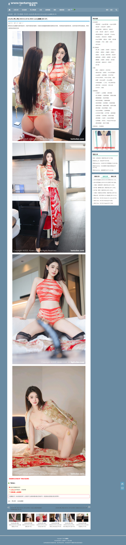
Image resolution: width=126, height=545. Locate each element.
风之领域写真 (112, 82)
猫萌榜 (108, 57)
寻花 (103, 42)
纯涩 (110, 108)
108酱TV (98, 93)
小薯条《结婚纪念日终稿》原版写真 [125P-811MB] (106, 192)
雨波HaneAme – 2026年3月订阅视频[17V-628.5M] (105, 163)
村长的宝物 (98, 29)
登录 (107, 10)
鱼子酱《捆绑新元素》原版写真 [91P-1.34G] (104, 187)
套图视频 (47, 10)
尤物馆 (102, 59)
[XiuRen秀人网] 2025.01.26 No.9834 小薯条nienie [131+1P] (71, 508)
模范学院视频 (99, 100)
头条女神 (103, 26)
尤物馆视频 (112, 103)
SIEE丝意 (104, 85)
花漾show (113, 49)
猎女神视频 (105, 108)
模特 (55, 10)
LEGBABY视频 (99, 113)
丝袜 (41, 10)
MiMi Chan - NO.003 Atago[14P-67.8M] (103, 203)
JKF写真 (107, 113)
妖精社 (105, 72)
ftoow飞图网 (99, 39)
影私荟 (107, 59)
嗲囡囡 (97, 59)
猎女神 (112, 31)
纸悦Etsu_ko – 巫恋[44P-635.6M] (101, 160)
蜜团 (107, 42)
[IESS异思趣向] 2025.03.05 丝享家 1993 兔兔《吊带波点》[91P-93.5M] (106, 182)
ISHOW (98, 87)
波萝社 (108, 26)
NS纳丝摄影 (99, 82)
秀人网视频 (98, 95)
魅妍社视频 (106, 105)
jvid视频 (104, 93)
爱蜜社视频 (113, 95)
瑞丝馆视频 (98, 103)
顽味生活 (104, 62)
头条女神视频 (110, 118)
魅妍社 (97, 54)
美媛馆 (107, 52)
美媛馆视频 (107, 100)
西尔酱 (114, 39)
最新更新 (62, 10)
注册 (111, 10)
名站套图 (24, 10)
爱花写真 (98, 85)
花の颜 (102, 54)
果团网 (110, 36)
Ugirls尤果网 (113, 24)
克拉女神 (107, 34)
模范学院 (108, 54)
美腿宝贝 (102, 70)
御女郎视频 (106, 98)
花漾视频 (105, 103)
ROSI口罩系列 (99, 77)
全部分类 (16, 10)
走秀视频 (98, 120)
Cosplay (113, 34)
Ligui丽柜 (98, 75)
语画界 (107, 49)
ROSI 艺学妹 (108, 77)
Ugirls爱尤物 (105, 24)
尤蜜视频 (98, 115)
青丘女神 (111, 85)
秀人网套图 (33, 10)
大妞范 (103, 118)
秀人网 (26, 14)
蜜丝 (114, 77)
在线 (71, 10)
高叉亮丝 (108, 70)
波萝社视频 (113, 105)
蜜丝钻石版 (98, 72)
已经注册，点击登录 (16, 492)
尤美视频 (104, 115)
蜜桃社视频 (98, 105)
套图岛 (11, 23)
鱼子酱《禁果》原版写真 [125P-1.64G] (103, 190)
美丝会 (103, 120)
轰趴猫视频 (98, 123)
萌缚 (110, 39)
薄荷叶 (110, 62)
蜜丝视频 (110, 93)
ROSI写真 (110, 75)
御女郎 (114, 54)
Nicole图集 (109, 80)
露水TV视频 (106, 123)
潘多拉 (105, 39)
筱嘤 (97, 80)
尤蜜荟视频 (106, 95)
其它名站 (98, 44)
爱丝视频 (98, 108)
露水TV (107, 31)
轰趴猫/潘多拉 (99, 34)
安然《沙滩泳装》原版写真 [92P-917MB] (103, 158)
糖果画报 (98, 57)
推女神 (97, 26)
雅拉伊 (111, 29)
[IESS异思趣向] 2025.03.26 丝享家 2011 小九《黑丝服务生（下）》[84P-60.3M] (106, 179)
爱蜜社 (112, 52)
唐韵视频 (98, 118)
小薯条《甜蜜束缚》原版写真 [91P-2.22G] (104, 185)
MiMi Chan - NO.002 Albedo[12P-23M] (103, 200)
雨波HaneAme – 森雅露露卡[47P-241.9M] (103, 170)
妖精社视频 (111, 115)
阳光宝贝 (104, 36)
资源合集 (95, 126)
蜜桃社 (102, 52)
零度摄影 (98, 42)
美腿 (102, 87)
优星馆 (103, 57)
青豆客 (101, 31)
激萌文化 (105, 29)
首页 (9, 10)
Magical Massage (111, 120)
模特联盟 (98, 62)
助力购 (97, 64)
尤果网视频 (107, 110)
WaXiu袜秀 (102, 80)
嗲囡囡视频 (98, 98)
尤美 (97, 31)
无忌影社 (98, 36)
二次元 (105, 82)
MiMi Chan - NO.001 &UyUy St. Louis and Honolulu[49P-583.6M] (106, 198)
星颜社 (97, 52)
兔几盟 (114, 57)
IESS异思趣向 (111, 72)
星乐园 (112, 59)
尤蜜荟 (102, 49)
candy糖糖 (20, 501)
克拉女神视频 (99, 110)
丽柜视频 (104, 75)
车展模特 (101, 126)
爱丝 (97, 70)
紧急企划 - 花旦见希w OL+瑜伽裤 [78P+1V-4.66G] (106, 195)
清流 (111, 42)
